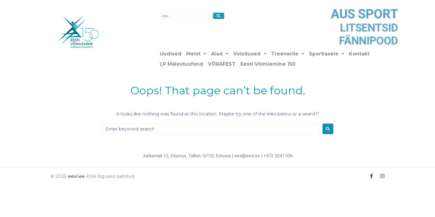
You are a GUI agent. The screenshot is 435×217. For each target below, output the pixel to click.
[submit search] (276, 16)
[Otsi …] (243, 15)
